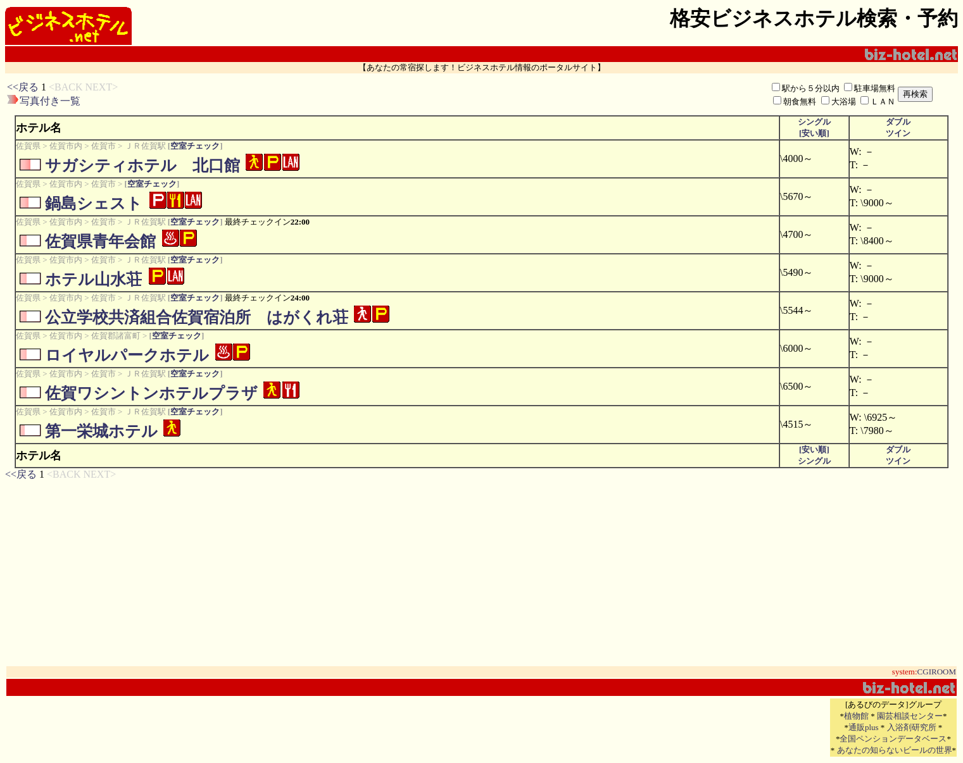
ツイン (898, 133)
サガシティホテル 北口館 (142, 165)
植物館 (856, 716)
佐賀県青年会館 (100, 241)
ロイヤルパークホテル (127, 355)
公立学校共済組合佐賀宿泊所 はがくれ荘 (196, 317)
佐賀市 (103, 146)
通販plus (863, 727)
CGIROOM (936, 671)
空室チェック (195, 146)
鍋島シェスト (93, 203)
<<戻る (23, 87)
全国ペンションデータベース (893, 738)
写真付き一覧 (50, 101)
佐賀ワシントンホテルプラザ (151, 393)
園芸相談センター (910, 716)
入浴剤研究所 (911, 727)
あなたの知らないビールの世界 (894, 750)
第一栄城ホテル (101, 431)
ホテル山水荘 (93, 279)
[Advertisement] (342, 94)
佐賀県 (28, 146)
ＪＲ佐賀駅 (145, 146)
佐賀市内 (65, 146)
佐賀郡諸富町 (116, 335)
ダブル (898, 122)
